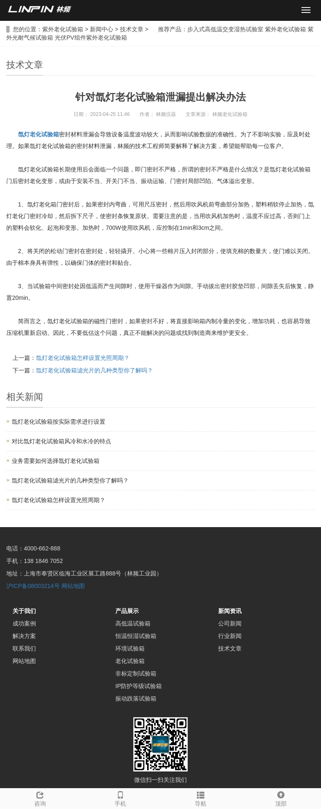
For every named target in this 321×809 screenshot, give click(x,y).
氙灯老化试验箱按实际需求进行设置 (58, 421)
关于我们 (24, 611)
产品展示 (127, 611)
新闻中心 (101, 29)
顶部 (281, 798)
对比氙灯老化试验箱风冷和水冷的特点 (61, 441)
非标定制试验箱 (135, 673)
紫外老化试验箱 (62, 29)
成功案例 (24, 623)
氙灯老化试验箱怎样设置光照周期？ (83, 357)
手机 (120, 798)
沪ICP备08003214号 (33, 586)
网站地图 (73, 586)
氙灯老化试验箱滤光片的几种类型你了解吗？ (94, 370)
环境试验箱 (130, 648)
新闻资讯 (230, 611)
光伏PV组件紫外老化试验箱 (91, 37)
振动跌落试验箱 (135, 698)
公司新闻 (230, 623)
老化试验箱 (130, 661)
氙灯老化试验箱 (38, 134)
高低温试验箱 (132, 623)
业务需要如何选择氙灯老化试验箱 (55, 460)
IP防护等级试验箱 (138, 686)
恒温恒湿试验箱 (135, 636)
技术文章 (131, 29)
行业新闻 (230, 636)
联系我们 (24, 648)
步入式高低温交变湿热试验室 (225, 29)
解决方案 (24, 636)
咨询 (40, 798)
